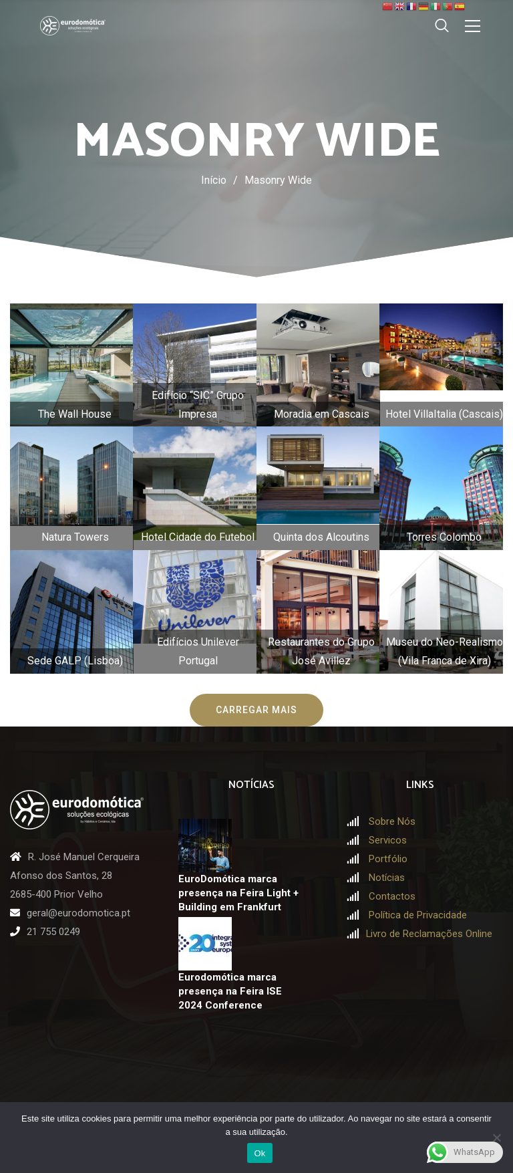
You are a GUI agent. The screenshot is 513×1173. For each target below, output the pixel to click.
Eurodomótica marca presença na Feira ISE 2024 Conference (230, 991)
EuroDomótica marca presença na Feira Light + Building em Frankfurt (238, 892)
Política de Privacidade (418, 915)
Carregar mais (256, 709)
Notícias (387, 878)
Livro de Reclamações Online (429, 934)
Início (213, 180)
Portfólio (388, 859)
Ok (259, 1153)
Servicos (388, 840)
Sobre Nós (392, 821)
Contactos (392, 896)
